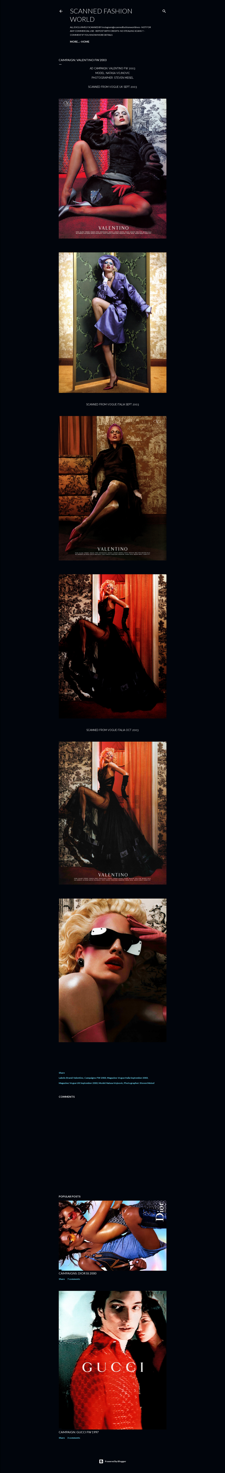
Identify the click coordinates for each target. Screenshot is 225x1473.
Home (75, 41)
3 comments (73, 1437)
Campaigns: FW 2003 (95, 1077)
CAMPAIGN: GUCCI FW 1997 (79, 1432)
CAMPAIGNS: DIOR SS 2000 (77, 1273)
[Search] (164, 10)
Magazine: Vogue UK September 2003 (78, 1083)
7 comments (73, 1279)
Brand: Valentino (74, 1077)
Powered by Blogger (112, 1461)
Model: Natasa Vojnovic (111, 1083)
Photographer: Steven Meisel (139, 1083)
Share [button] (62, 1072)
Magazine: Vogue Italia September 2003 (127, 1077)
